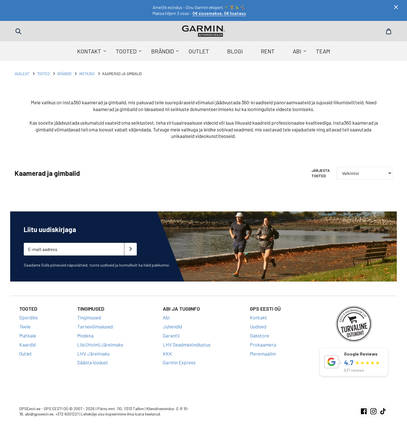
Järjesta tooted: (320, 173)
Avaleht (22, 74)
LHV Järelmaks (93, 353)
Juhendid (172, 326)
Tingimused (89, 317)
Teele (25, 326)
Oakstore (259, 335)
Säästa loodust (92, 362)
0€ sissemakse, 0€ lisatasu (219, 13)
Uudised (258, 326)
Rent (268, 51)
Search (18, 31)
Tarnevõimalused (95, 326)
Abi (297, 51)
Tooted (126, 51)
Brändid (162, 51)
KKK (167, 353)
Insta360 (87, 74)
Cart (389, 31)
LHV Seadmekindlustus (187, 344)
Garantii (171, 335)
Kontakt (89, 51)
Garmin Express (179, 362)
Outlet (199, 51)
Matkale (27, 335)
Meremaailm (263, 353)
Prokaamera (263, 344)
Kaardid (27, 344)
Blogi (235, 51)
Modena (85, 335)
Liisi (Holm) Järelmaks (100, 344)
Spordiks (28, 317)
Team (323, 51)
